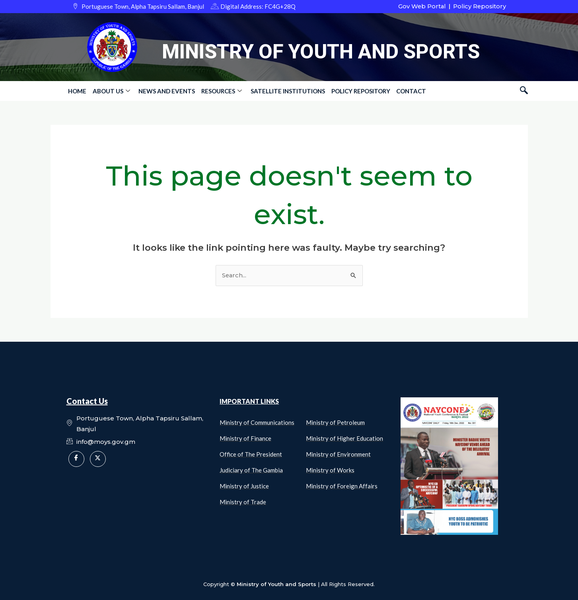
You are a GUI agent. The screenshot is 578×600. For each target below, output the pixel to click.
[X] (98, 459)
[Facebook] (76, 459)
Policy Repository (356, 91)
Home (77, 91)
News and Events (165, 91)
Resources (219, 91)
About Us (110, 91)
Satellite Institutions (284, 91)
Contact (407, 91)
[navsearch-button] (524, 91)
